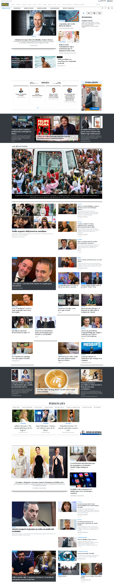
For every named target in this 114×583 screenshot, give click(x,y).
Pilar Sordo (97, 407)
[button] (18, 175)
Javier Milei (17, 8)
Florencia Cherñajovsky (73, 407)
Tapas (67, 4)
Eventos (56, 4)
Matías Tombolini (68, 8)
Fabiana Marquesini (27, 407)
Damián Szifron (49, 407)
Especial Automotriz (76, 4)
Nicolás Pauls (38, 407)
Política (13, 4)
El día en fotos (20, 146)
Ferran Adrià (16, 407)
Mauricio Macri (29, 8)
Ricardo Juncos (59, 407)
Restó (62, 4)
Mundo (33, 4)
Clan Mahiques (55, 8)
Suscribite (94, 108)
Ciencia (45, 4)
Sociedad (19, 4)
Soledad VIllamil (87, 407)
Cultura (38, 4)
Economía (26, 4)
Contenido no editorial (91, 4)
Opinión (50, 4)
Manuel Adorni (42, 8)
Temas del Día (6, 8)
